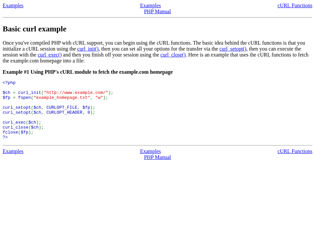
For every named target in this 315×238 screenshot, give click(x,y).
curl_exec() (50, 55)
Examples (13, 5)
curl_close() (172, 55)
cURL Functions (294, 5)
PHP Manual (157, 11)
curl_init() (88, 49)
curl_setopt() (232, 49)
